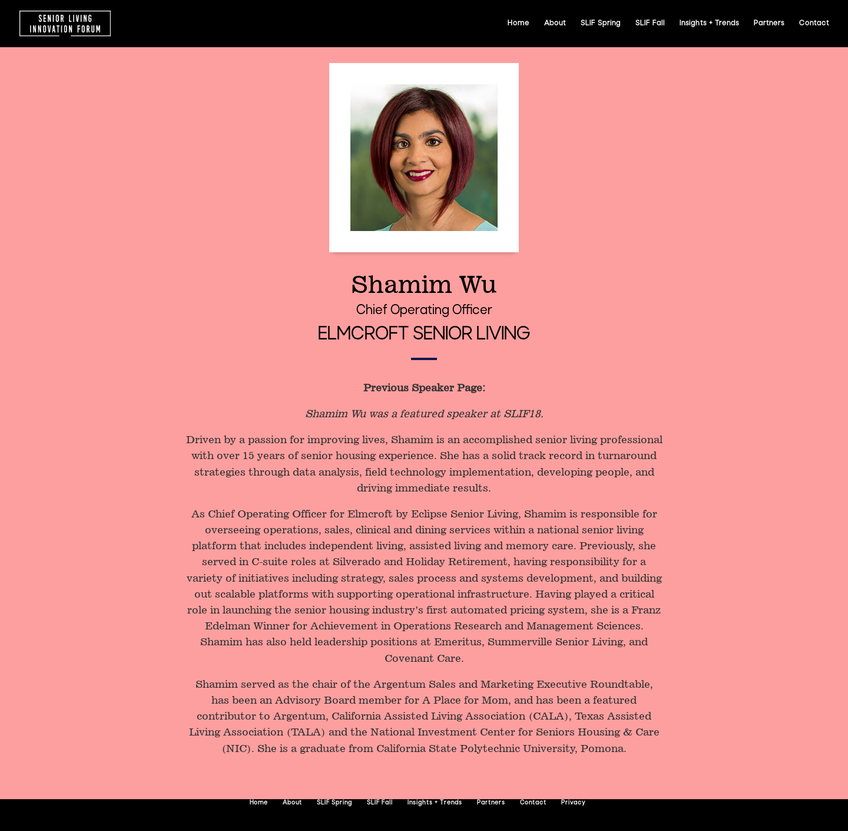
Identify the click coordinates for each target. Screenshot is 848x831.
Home (518, 23)
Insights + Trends (709, 23)
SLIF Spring (601, 23)
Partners (769, 23)
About (555, 23)
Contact (814, 23)
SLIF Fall (650, 23)
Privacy (573, 803)
